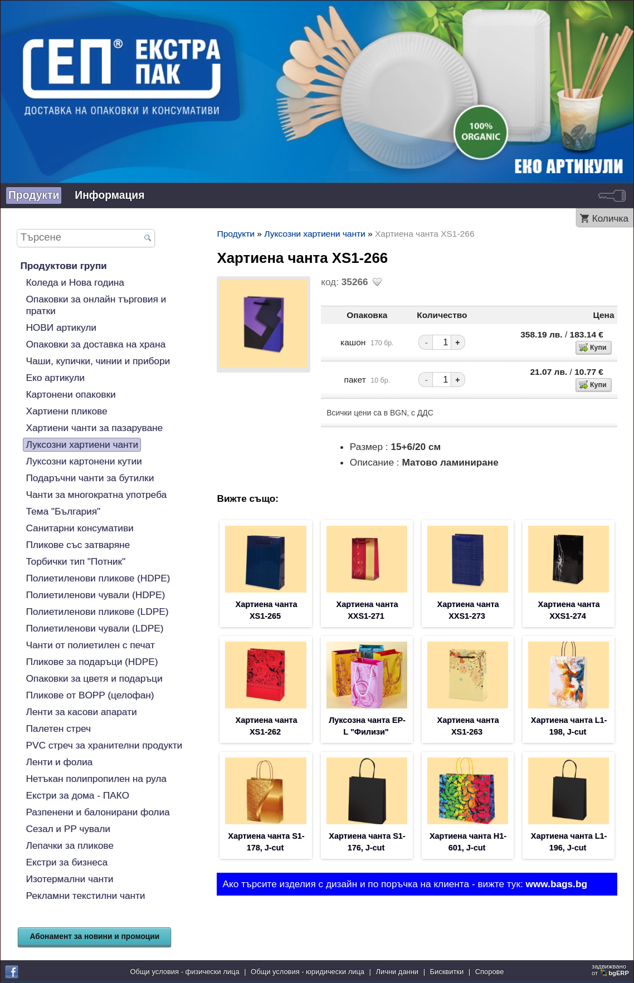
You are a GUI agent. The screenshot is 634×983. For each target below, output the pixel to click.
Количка (610, 218)
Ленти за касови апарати (81, 711)
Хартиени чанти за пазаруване (94, 427)
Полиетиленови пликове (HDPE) (98, 578)
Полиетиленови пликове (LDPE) (97, 611)
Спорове (489, 971)
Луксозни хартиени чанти (82, 444)
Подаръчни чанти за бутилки (90, 477)
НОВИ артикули (61, 327)
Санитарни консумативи (79, 528)
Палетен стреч (58, 728)
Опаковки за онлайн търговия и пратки (96, 305)
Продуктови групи (63, 265)
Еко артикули (55, 377)
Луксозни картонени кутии (84, 461)
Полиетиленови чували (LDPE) (94, 628)
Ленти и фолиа (59, 761)
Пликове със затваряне (78, 544)
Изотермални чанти (69, 878)
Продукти (33, 195)
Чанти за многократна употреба (96, 494)
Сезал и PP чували (68, 828)
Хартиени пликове (66, 411)
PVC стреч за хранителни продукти (104, 745)
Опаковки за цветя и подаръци (94, 678)
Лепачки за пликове (69, 845)
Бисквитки (447, 971)
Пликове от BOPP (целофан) (90, 695)
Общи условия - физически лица (185, 971)
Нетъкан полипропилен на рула (96, 778)
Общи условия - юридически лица (307, 971)
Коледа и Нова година (75, 282)
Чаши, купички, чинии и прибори (98, 360)
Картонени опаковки (70, 394)
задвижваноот (611, 969)
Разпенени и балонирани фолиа (97, 812)
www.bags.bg (556, 883)
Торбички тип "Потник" (75, 561)
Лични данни (397, 971)
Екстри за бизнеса (67, 862)
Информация (109, 195)
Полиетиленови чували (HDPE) (95, 594)
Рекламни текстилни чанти (85, 895)
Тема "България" (63, 511)
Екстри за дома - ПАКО (77, 795)
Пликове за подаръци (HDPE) (92, 661)
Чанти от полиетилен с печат (90, 645)
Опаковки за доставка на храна (95, 344)
